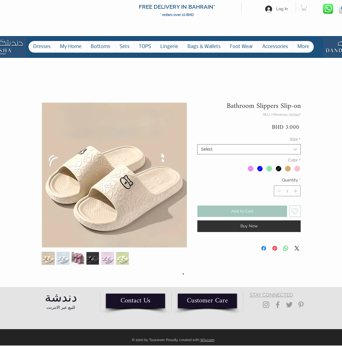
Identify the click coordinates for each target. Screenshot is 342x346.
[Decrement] (278, 191)
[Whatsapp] (328, 8)
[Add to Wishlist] (295, 211)
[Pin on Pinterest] (274, 248)
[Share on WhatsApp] (285, 248)
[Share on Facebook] (263, 248)
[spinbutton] (287, 191)
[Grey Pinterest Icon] (301, 304)
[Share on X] (296, 248)
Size (295, 139)
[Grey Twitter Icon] (289, 304)
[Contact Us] (135, 301)
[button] (304, 8)
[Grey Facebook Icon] (277, 304)
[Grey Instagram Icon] (266, 304)
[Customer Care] (207, 301)
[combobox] (249, 149)
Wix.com (207, 340)
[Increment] (296, 191)
